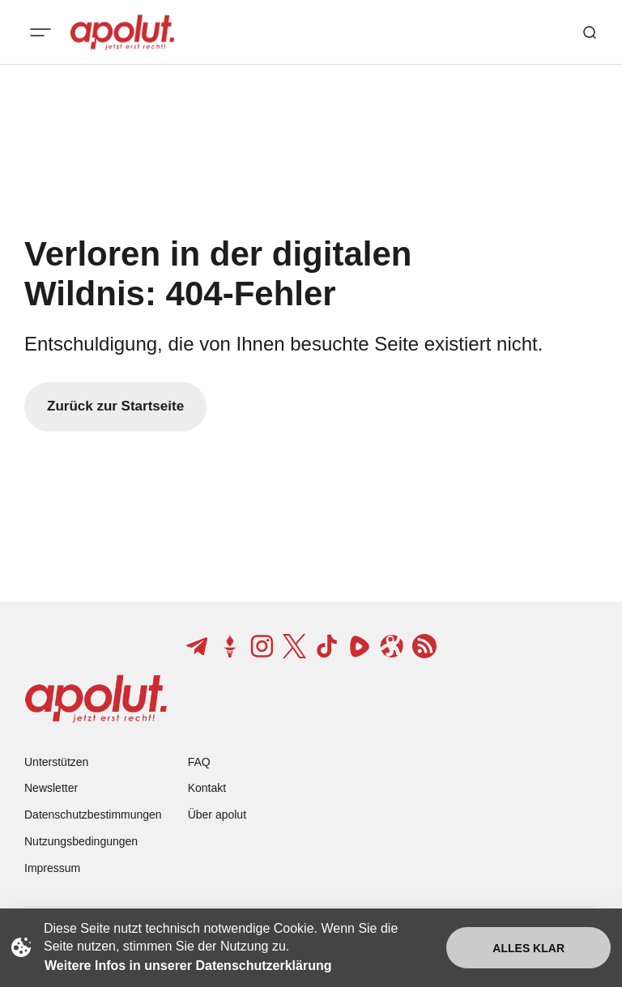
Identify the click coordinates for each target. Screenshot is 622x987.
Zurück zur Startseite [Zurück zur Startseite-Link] (115, 406)
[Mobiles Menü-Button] (40, 32)
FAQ (199, 761)
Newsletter (51, 787)
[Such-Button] (590, 32)
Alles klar (528, 948)
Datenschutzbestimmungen (93, 814)
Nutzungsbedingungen (81, 841)
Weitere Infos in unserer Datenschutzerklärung (188, 965)
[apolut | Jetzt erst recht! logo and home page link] (122, 32)
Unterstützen (56, 761)
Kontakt (207, 787)
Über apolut (217, 814)
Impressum (52, 867)
